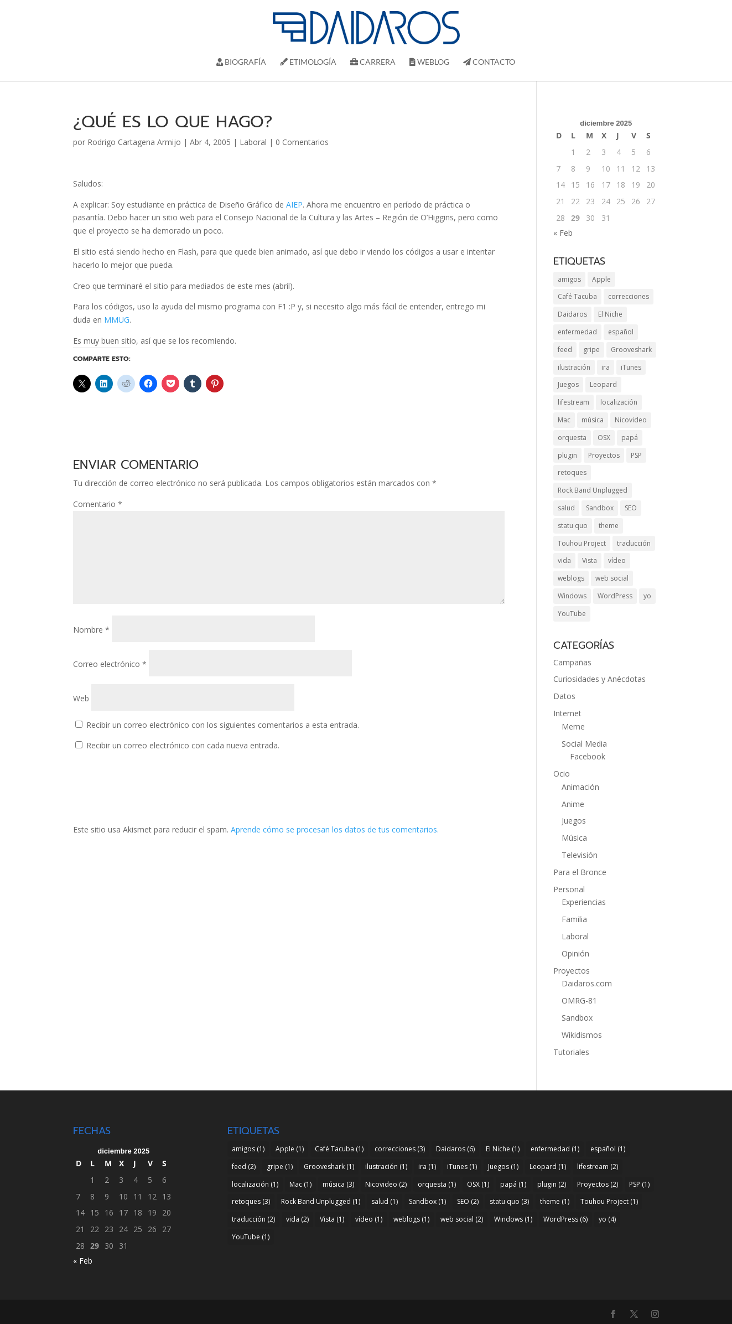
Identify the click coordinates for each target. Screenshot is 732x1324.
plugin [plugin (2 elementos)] (567, 455)
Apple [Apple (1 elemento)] (601, 279)
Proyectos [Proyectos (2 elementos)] (604, 455)
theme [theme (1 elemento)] (609, 525)
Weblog (429, 62)
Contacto (489, 62)
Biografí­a (241, 62)
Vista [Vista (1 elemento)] (589, 560)
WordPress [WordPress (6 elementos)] (615, 596)
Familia (574, 919)
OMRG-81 (579, 1000)
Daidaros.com (587, 983)
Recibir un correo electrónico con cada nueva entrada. (182, 745)
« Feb (563, 232)
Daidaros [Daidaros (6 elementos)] (572, 314)
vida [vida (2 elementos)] (564, 560)
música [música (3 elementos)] (593, 420)
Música (574, 837)
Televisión (580, 855)
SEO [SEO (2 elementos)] (631, 508)
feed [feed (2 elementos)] (565, 349)
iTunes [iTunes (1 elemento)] (631, 367)
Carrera (373, 62)
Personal (569, 889)
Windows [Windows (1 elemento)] (572, 596)
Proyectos (571, 970)
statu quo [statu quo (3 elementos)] (573, 525)
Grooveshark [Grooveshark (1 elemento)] (631, 349)
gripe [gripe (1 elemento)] (591, 349)
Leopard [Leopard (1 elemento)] (603, 384)
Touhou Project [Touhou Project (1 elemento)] (582, 543)
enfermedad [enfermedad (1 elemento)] (577, 332)
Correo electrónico (110, 664)
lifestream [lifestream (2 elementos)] (573, 402)
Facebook (587, 756)
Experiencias (584, 902)
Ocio (561, 773)
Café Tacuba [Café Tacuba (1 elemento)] (577, 296)
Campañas (572, 662)
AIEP (294, 204)
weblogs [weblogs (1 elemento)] (571, 578)
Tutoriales (571, 1052)
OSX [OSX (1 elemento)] (604, 437)
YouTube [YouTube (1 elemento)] (572, 613)
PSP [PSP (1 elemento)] (636, 455)
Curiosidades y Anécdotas (599, 679)
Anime (573, 804)
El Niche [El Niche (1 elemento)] (610, 314)
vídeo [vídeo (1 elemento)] (617, 560)
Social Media (584, 743)
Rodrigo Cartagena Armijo (134, 142)
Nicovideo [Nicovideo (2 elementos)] (631, 420)
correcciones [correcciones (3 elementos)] (628, 296)
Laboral (253, 142)
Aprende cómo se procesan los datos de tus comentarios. (335, 829)
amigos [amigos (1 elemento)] (569, 279)
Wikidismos (582, 1035)
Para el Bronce (579, 872)
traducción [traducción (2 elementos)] (634, 543)
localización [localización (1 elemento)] (618, 402)
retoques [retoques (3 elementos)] (572, 472)
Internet (567, 713)
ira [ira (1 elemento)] (605, 367)
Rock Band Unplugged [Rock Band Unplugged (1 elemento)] (592, 490)
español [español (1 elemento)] (621, 332)
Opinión (575, 953)
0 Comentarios (302, 142)
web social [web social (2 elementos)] (612, 578)
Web (81, 698)
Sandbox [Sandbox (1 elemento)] (600, 508)
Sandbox (577, 1017)
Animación (580, 787)
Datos (564, 696)
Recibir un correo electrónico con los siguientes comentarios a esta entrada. (222, 725)
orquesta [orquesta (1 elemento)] (572, 437)
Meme (573, 726)
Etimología (308, 62)
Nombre (91, 629)
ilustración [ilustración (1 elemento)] (574, 367)
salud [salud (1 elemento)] (566, 508)
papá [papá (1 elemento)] (629, 437)
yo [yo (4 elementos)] (647, 596)
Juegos (574, 820)
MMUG (116, 319)
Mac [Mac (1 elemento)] (564, 420)
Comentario (97, 504)
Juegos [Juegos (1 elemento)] (568, 384)
